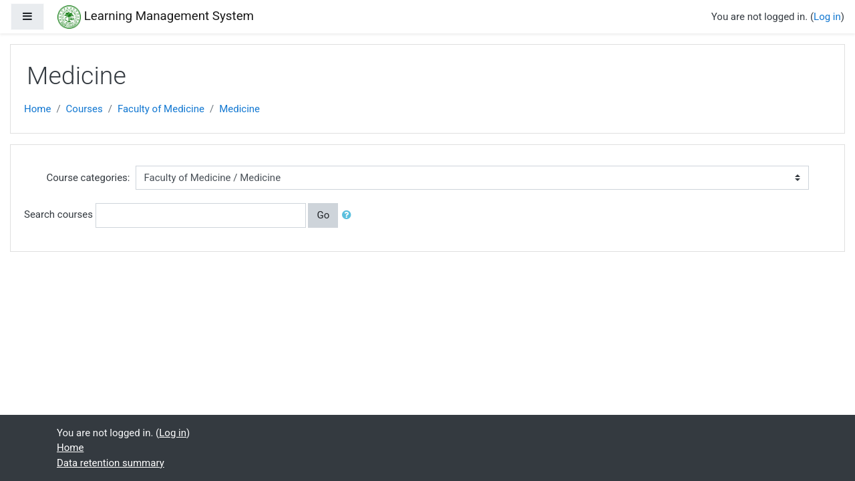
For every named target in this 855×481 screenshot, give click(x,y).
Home (37, 109)
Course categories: (88, 178)
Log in (827, 17)
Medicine (239, 109)
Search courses (58, 214)
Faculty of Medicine (161, 109)
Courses (84, 109)
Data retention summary (110, 463)
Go (323, 215)
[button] (349, 215)
